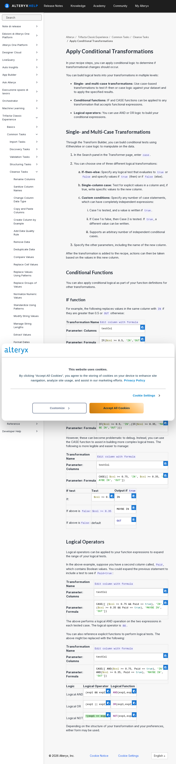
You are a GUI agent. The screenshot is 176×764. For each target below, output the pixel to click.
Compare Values (24, 257)
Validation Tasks (24, 156)
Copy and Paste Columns (23, 210)
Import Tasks (24, 141)
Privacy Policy (134, 380)
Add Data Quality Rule (24, 232)
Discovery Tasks (24, 149)
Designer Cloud (20, 52)
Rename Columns (24, 179)
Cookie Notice (99, 755)
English (159, 755)
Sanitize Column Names (23, 188)
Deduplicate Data (24, 249)
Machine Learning (20, 108)
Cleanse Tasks (24, 171)
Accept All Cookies (116, 408)
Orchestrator (20, 100)
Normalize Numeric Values (25, 295)
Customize (59, 408)
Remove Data (22, 241)
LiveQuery (20, 59)
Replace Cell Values (26, 264)
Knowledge (78, 5)
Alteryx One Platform (20, 44)
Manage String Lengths (22, 325)
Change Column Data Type (24, 199)
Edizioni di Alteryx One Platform (20, 35)
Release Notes (53, 5)
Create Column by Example (25, 221)
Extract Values (22, 334)
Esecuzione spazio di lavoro (20, 91)
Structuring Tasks (24, 164)
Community (120, 5)
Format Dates (22, 342)
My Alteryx (142, 5)
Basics (22, 126)
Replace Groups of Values (25, 284)
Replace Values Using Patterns (23, 273)
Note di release (20, 26)
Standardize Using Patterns (25, 306)
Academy (99, 5)
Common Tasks (22, 134)
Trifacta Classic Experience (20, 117)
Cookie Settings (144, 395)
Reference (22, 423)
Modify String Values (26, 316)
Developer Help (20, 431)
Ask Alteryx (20, 82)
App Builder (20, 74)
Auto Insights (20, 67)
